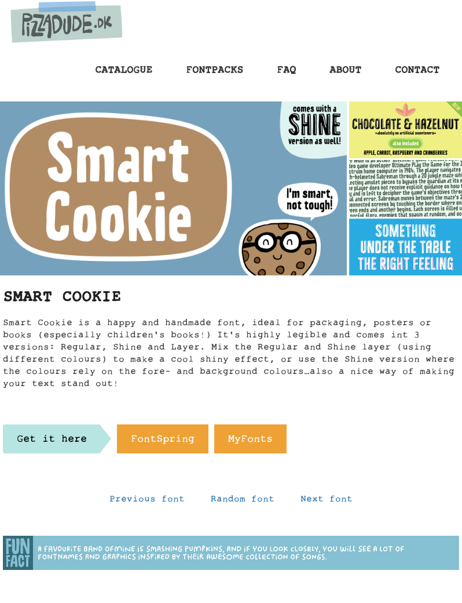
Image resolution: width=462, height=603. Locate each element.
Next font (326, 501)
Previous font (147, 501)
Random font (242, 501)
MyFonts (250, 442)
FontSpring (163, 442)
